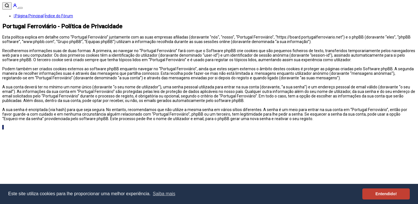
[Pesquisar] (7, 6)
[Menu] (20, 8)
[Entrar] (15, 6)
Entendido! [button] (386, 194)
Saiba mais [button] (164, 193)
